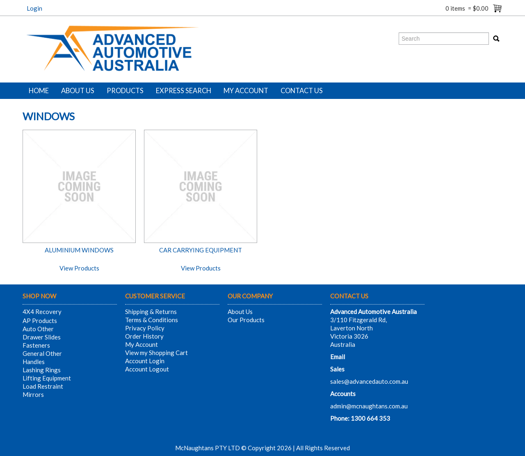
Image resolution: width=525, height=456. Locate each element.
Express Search (183, 91)
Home (39, 91)
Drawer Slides (42, 337)
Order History (144, 336)
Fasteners (36, 345)
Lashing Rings (42, 370)
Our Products (246, 319)
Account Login (144, 360)
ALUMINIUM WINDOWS (79, 250)
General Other (42, 353)
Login (34, 8)
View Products (79, 268)
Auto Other (38, 328)
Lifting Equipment (47, 378)
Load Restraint (43, 386)
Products (125, 91)
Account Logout (147, 369)
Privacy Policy (144, 328)
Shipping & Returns (151, 311)
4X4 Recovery (42, 311)
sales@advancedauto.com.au (369, 381)
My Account (246, 91)
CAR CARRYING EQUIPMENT (200, 250)
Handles (34, 361)
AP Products (40, 320)
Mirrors (33, 394)
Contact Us (302, 91)
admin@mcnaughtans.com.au (369, 406)
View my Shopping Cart (156, 352)
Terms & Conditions (151, 319)
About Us (77, 91)
